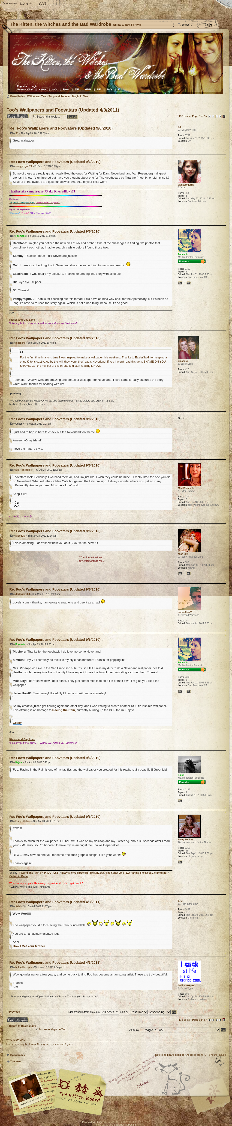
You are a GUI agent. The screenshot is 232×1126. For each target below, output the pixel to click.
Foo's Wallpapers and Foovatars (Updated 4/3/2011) (62, 109)
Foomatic (20, 236)
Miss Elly (20, 536)
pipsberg (20, 343)
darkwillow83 (22, 594)
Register (22, 86)
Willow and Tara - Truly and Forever (48, 96)
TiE (99, 89)
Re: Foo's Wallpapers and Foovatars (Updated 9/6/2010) (61, 128)
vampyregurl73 (23, 166)
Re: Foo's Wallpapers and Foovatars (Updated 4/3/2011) (55, 902)
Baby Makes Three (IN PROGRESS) (82, 872)
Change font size (26, 4)
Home (10, 4)
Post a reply (18, 116)
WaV (54, 89)
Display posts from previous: (93, 1012)
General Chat (25, 89)
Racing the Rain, (64, 710)
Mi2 (77, 89)
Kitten (42, 89)
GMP (88, 89)
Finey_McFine (23, 821)
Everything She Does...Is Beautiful (146, 872)
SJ (16, 133)
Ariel (18, 906)
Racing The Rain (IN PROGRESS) (39, 872)
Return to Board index (22, 1026)
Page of (198, 116)
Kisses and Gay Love (22, 319)
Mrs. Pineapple (23, 470)
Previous (14, 1011)
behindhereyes (23, 967)
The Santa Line (115, 872)
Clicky (17, 722)
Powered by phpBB (92, 1122)
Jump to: (134, 1029)
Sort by (134, 1012)
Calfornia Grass (18, 876)
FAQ (43, 4)
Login (33, 86)
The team (15, 1061)
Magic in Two (80, 96)
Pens (66, 89)
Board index (115, 63)
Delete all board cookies (169, 1054)
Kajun (18, 762)
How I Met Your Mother (29, 946)
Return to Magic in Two (52, 1029)
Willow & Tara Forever (80, 1091)
